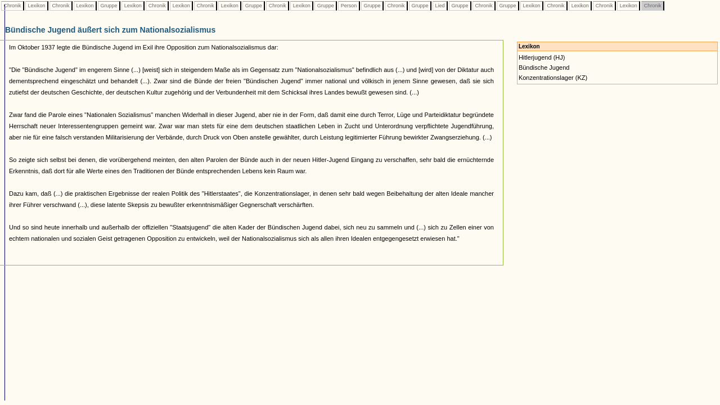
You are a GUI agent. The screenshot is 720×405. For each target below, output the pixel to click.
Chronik (12, 5)
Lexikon (36, 5)
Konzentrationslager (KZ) (553, 77)
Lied (440, 5)
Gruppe (109, 5)
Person (348, 5)
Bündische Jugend (544, 67)
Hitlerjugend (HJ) (542, 57)
